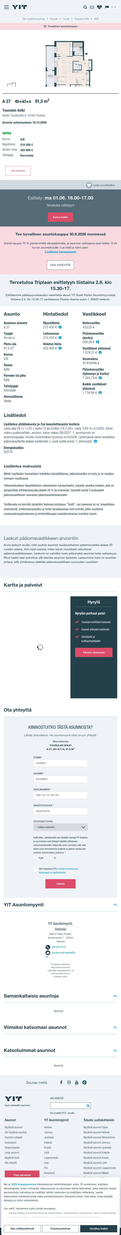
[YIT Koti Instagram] (69, 1082)
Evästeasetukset (60, 1228)
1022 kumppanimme (24, 1184)
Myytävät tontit (12, 1158)
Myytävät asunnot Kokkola (97, 1152)
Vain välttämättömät (22, 1228)
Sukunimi (38, 773)
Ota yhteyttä (18, 170)
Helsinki (48, 1127)
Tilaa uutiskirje (22, 1175)
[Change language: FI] (111, 7)
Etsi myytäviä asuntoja (16, 1132)
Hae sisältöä (56, 1098)
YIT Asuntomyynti (24, 904)
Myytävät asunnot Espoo (96, 1127)
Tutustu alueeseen (94, 652)
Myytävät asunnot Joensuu (97, 1142)
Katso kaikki (60, 217)
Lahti (46, 1152)
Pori (46, 1168)
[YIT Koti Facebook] (61, 1082)
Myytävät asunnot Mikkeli (96, 1173)
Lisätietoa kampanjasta (60, 251)
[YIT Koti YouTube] (76, 1082)
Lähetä (60, 883)
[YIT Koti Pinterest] (84, 1082)
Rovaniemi (49, 1173)
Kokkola (48, 1142)
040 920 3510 (56, 947)
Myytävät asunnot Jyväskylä (97, 1147)
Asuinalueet (10, 1142)
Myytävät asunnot (13, 1127)
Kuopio (47, 1147)
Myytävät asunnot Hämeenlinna (99, 1137)
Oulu (46, 1163)
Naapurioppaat (12, 1147)
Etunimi (37, 757)
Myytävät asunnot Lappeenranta (100, 1168)
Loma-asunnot (12, 1152)
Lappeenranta (51, 1158)
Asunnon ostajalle (13, 1137)
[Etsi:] (88, 1106)
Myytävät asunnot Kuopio (96, 1158)
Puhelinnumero (41, 789)
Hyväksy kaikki (99, 1228)
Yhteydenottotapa (43, 821)
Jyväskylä (49, 1137)
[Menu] (6, 7)
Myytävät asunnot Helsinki (96, 1132)
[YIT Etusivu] (19, 7)
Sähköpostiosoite (42, 805)
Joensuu (48, 1132)
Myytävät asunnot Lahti (95, 1163)
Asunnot (60, 1011)
